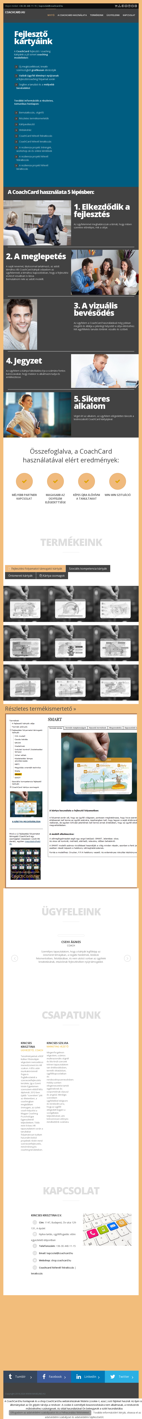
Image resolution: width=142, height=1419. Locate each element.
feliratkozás (68, 1267)
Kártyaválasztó (27, 124)
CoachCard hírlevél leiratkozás (35, 141)
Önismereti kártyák (20, 575)
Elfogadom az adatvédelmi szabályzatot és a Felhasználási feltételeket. (50, 1412)
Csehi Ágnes (71, 942)
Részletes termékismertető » (40, 708)
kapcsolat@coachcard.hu (51, 6)
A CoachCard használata (72, 15)
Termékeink (96, 15)
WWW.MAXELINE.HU (127, 1393)
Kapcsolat (129, 15)
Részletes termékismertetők (34, 118)
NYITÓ (51, 15)
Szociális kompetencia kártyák (88, 568)
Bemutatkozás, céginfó (31, 112)
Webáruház (25, 130)
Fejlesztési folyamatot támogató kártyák (35, 568)
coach (71, 945)
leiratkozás (37, 1273)
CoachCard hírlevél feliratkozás (35, 135)
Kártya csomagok (52, 575)
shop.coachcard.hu (61, 1260)
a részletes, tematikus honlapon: (33, 102)
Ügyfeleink (113, 15)
